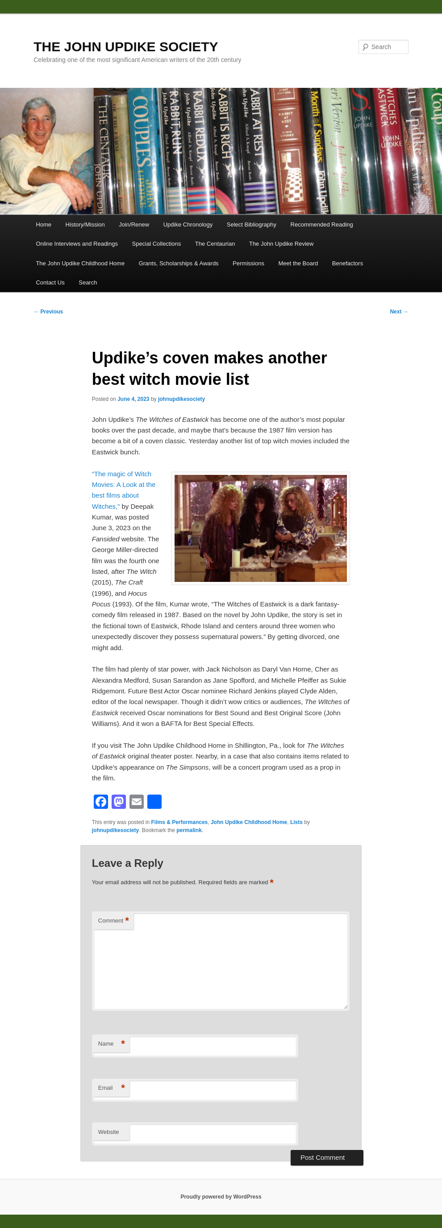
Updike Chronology (188, 224)
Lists (296, 822)
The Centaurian (215, 243)
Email (111, 1088)
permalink (189, 830)
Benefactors (347, 263)
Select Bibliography (251, 224)
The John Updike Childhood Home (80, 263)
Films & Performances (179, 822)
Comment (113, 921)
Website (108, 1132)
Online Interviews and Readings (77, 243)
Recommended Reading (322, 224)
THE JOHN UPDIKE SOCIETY (125, 46)
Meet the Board (298, 263)
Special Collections (156, 243)
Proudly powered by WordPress (220, 1197)
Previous (48, 312)
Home (43, 224)
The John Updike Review (281, 243)
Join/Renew (134, 224)
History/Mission (85, 224)
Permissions (248, 263)
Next (399, 312)
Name (111, 1044)
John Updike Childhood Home (249, 822)
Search (88, 282)
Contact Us (50, 282)
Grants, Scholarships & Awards (179, 263)
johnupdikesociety (181, 399)
